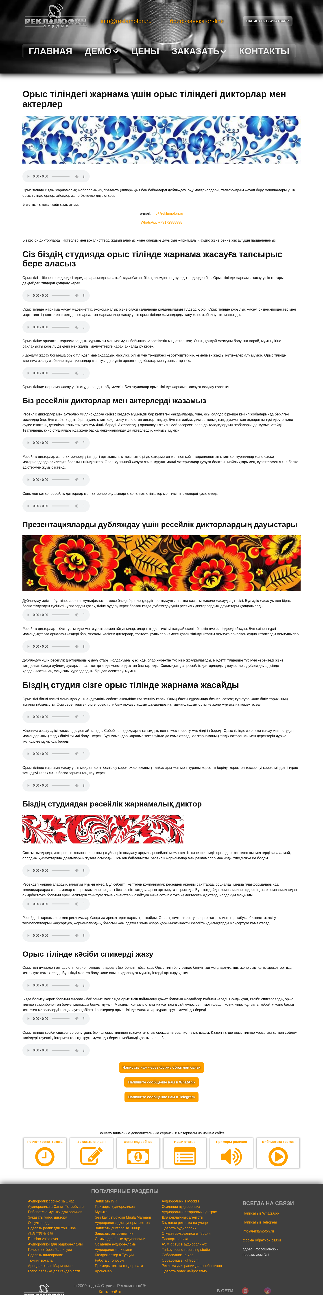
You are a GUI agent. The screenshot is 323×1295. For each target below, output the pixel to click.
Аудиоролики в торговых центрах (189, 1212)
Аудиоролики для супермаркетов (122, 1223)
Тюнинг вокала (40, 1261)
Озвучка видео (40, 1223)
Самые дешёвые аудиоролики (120, 1239)
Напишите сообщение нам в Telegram (161, 1097)
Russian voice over (43, 1239)
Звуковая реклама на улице (185, 1223)
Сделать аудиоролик (179, 1228)
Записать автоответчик (114, 1234)
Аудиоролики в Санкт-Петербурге (56, 1207)
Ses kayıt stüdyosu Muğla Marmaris (123, 1217)
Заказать (199, 51)
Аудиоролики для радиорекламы (55, 1244)
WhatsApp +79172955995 (161, 222)
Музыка (101, 1212)
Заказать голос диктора (47, 1217)
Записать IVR (106, 1201)
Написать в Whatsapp (267, 21)
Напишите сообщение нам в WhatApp (161, 1082)
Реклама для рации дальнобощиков (192, 1266)
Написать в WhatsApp (260, 1213)
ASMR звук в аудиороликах (184, 1244)
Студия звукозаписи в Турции (186, 1234)
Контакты (264, 51)
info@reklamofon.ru (126, 21)
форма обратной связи (261, 1240)
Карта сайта (110, 1292)
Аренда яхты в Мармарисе (50, 1266)
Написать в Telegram (259, 1222)
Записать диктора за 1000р (117, 1228)
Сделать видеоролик (45, 1255)
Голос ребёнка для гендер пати (54, 1271)
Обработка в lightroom (180, 1261)
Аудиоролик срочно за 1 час (51, 1201)
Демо (102, 51)
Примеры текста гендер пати (119, 1266)
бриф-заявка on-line (197, 21)
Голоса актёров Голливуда (50, 1250)
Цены (145, 51)
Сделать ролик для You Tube (52, 1228)
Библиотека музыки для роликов (55, 1212)
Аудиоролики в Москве (181, 1201)
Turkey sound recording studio (186, 1250)
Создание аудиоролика (181, 1207)
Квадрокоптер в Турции (114, 1255)
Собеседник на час (177, 1255)
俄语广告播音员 (40, 1234)
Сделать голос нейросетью (184, 1271)
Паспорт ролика (175, 1239)
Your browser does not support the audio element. (56, 176)
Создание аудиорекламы (116, 1244)
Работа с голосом (109, 1261)
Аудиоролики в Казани (113, 1250)
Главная (50, 51)
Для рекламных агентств (182, 1217)
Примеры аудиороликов (115, 1207)
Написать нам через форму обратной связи (161, 1067)
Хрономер (103, 1271)
